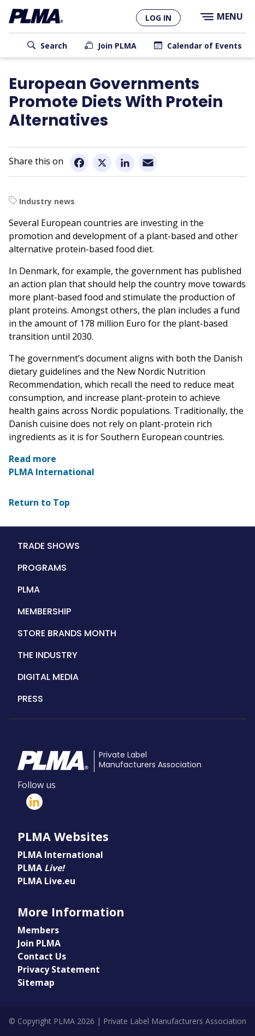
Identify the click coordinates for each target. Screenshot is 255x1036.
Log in (158, 18)
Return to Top (39, 502)
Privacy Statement (58, 969)
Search (53, 45)
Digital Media (48, 677)
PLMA (28, 589)
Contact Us (41, 956)
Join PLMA (117, 45)
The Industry (47, 655)
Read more (32, 459)
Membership (44, 611)
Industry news (47, 201)
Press (30, 698)
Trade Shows (48, 546)
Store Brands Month (66, 633)
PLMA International (51, 472)
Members (38, 930)
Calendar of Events (204, 45)
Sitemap (36, 982)
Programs (42, 567)
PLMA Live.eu (46, 881)
